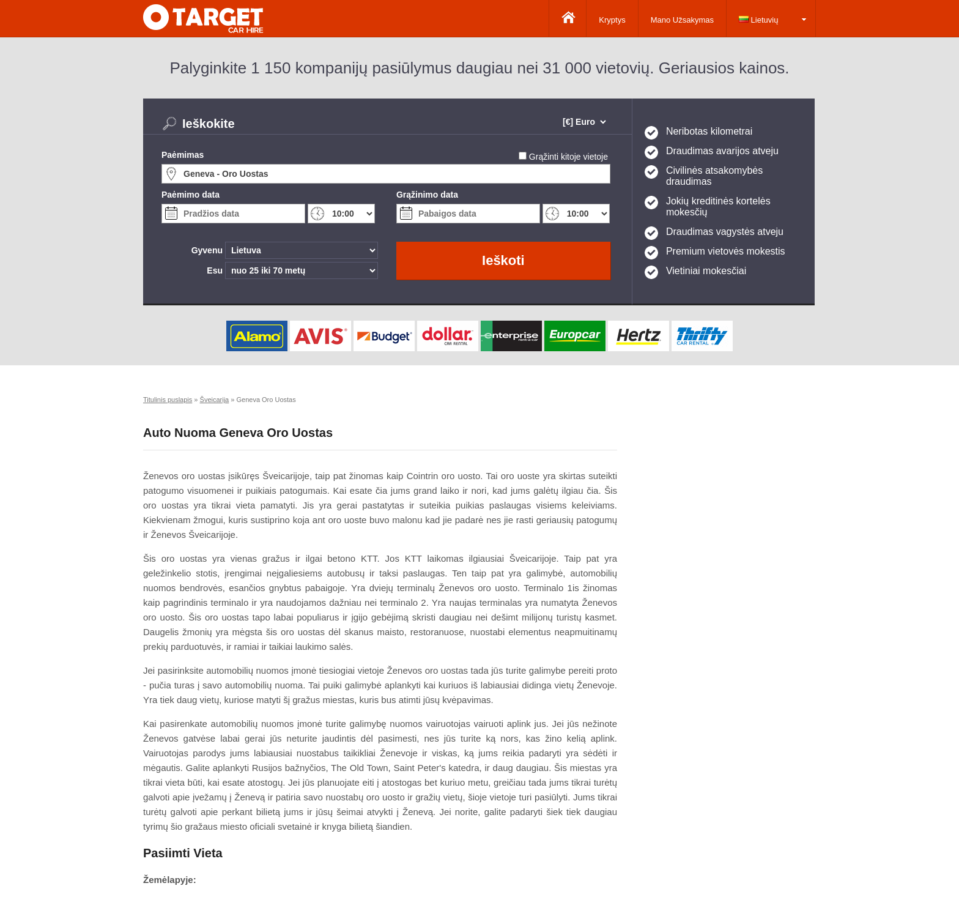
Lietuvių (758, 19)
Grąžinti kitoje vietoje (568, 157)
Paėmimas (182, 155)
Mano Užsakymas (682, 19)
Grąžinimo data (427, 194)
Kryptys (612, 19)
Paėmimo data (190, 194)
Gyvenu (207, 250)
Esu (215, 270)
